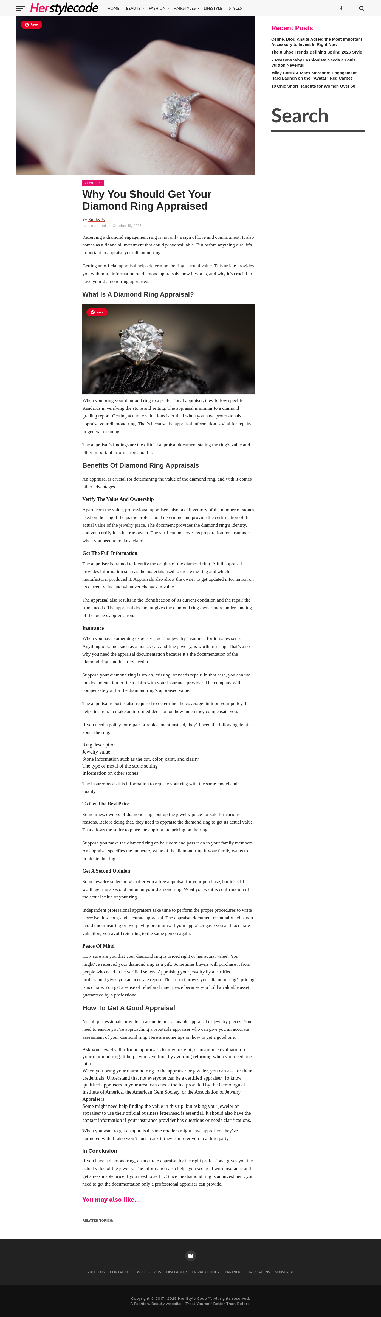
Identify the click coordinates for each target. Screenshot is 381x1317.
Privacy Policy (205, 1272)
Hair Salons (258, 1272)
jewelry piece (132, 525)
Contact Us (121, 1272)
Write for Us (149, 1272)
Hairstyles (185, 8)
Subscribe (284, 1272)
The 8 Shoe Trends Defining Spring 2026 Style (316, 52)
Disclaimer (176, 1272)
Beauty (133, 8)
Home (113, 8)
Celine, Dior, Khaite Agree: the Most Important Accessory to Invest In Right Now (316, 42)
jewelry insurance (188, 638)
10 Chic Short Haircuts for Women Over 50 (313, 86)
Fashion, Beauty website (157, 1303)
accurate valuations (146, 416)
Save (31, 25)
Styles (235, 8)
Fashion (157, 8)
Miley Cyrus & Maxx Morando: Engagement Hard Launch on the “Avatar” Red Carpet (314, 75)
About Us (96, 1272)
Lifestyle (213, 8)
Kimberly (96, 219)
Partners (233, 1272)
